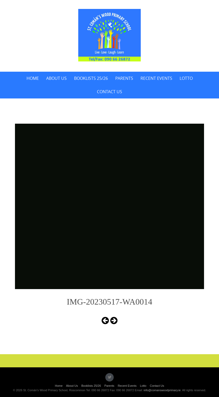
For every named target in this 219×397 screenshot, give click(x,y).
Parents (124, 78)
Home (33, 78)
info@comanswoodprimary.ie (162, 390)
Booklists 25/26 (91, 78)
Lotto (186, 78)
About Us (56, 78)
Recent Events (156, 78)
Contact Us (109, 92)
